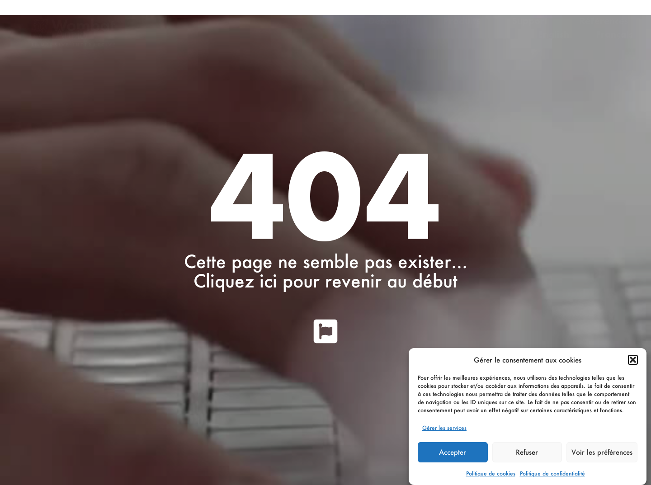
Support (532, 20)
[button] (632, 359)
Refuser (527, 452)
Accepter (452, 452)
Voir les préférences (601, 452)
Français (614, 34)
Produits (464, 20)
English (553, 34)
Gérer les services (444, 427)
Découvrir (392, 20)
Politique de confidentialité (552, 473)
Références (604, 20)
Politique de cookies (490, 473)
